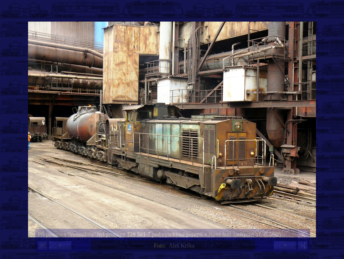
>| (302, 245)
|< (42, 245)
